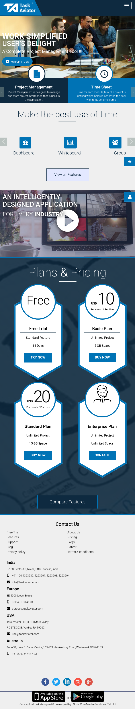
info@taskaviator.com (25, 582)
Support (12, 542)
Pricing (72, 537)
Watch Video (17, 61)
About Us (73, 532)
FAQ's (71, 542)
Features (13, 537)
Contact (102, 455)
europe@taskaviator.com (27, 608)
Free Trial (13, 532)
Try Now (38, 357)
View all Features (67, 174)
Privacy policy (16, 552)
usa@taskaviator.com (25, 634)
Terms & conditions (80, 552)
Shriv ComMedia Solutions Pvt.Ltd (94, 704)
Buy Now (102, 357)
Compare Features (68, 502)
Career (71, 547)
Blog (10, 547)
